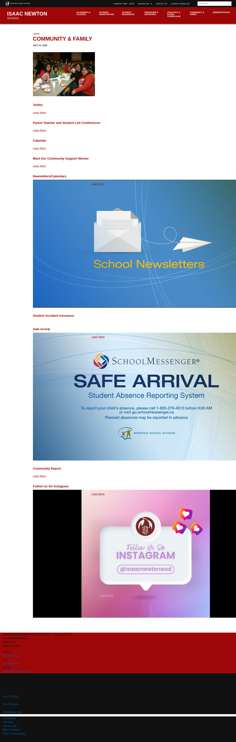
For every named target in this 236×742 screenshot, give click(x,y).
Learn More (39, 112)
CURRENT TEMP (123, 4)
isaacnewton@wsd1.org (16, 671)
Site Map (8, 722)
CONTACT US (161, 4)
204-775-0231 (11, 696)
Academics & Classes (83, 13)
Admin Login (10, 726)
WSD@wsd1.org (12, 712)
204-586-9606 (11, 655)
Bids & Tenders (11, 729)
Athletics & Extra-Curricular (173, 14)
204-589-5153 (11, 663)
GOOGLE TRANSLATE (180, 4)
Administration (221, 12)
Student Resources (128, 13)
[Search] (212, 3)
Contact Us (9, 718)
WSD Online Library (14, 733)
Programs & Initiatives (151, 13)
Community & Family (197, 13)
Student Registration (106, 13)
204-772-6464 (11, 704)
